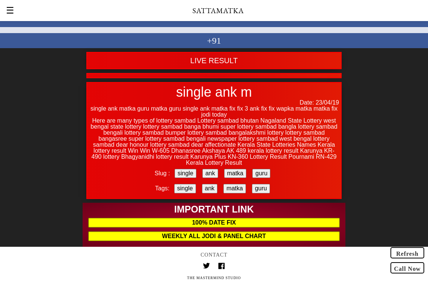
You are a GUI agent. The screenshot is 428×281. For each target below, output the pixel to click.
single (185, 173)
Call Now (407, 269)
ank (210, 173)
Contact (214, 255)
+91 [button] (214, 41)
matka (235, 173)
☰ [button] (10, 10)
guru (261, 173)
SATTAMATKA (218, 10)
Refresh (407, 254)
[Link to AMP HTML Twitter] (206, 267)
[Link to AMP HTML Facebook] (221, 267)
